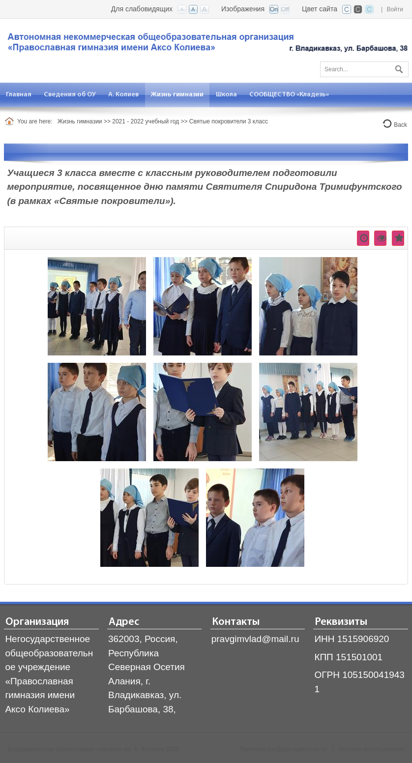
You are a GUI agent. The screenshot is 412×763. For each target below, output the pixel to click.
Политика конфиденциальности (282, 749)
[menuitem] (19, 94)
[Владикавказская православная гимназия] (206, 45)
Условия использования (372, 749)
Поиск (397, 67)
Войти (394, 9)
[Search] (364, 69)
